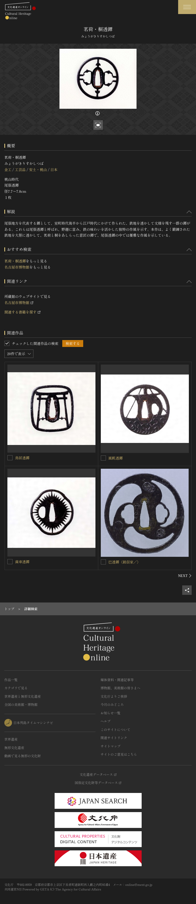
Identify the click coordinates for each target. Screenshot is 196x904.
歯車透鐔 (22, 561)
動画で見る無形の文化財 (22, 755)
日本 (53, 169)
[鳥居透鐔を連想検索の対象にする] (10, 457)
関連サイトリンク (114, 737)
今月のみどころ (112, 704)
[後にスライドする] (185, 575)
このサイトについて (115, 729)
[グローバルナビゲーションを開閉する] (187, 7)
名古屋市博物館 (16, 267)
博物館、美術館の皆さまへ (120, 687)
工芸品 (20, 169)
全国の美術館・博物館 (21, 704)
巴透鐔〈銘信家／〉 (124, 561)
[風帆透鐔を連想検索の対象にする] (103, 458)
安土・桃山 (38, 169)
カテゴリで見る (16, 687)
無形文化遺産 (14, 747)
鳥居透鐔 (22, 457)
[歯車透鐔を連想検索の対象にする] (10, 561)
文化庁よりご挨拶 (114, 696)
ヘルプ (106, 721)
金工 (7, 169)
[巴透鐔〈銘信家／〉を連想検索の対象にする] (103, 561)
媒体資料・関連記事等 (117, 679)
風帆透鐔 (115, 458)
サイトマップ (110, 746)
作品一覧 (11, 679)
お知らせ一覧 (110, 712)
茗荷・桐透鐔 (15, 260)
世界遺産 (11, 739)
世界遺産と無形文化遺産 (22, 696)
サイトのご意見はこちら (119, 754)
